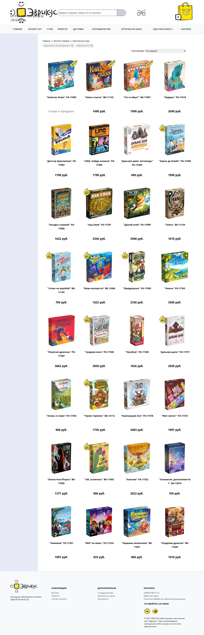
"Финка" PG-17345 (174, 288)
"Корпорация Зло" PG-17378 (137, 415)
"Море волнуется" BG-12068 (99, 288)
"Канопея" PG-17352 (136, 479)
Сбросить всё (85, 45)
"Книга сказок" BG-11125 (99, 97)
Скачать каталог (59, 613)
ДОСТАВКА (78, 29)
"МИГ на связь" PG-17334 (99, 543)
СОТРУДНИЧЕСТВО (101, 29)
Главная (46, 41)
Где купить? (103, 613)
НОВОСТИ (62, 29)
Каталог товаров (61, 41)
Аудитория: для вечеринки (58, 45)
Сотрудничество (105, 606)
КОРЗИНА (186, 29)
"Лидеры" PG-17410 (174, 97)
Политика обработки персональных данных (164, 613)
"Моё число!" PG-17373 (174, 415)
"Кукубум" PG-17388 (137, 351)
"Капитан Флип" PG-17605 (61, 97)
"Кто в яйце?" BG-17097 (137, 97)
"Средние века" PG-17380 (99, 351)
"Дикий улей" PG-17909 (137, 224)
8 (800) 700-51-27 (152, 606)
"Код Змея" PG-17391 (99, 224)
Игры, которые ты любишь (27, 18)
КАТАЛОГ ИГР (35, 29)
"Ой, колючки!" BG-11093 (99, 479)
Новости (56, 610)
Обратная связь (151, 610)
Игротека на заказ (106, 610)
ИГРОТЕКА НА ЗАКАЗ (131, 29)
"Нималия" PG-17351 (61, 543)
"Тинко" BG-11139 (174, 224)
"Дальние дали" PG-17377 (175, 351)
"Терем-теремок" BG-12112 (99, 415)
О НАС (50, 29)
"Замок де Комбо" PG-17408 (174, 161)
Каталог (55, 606)
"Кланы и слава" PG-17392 (61, 415)
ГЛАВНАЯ (17, 29)
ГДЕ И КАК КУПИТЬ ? (163, 29)
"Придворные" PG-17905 (137, 288)
